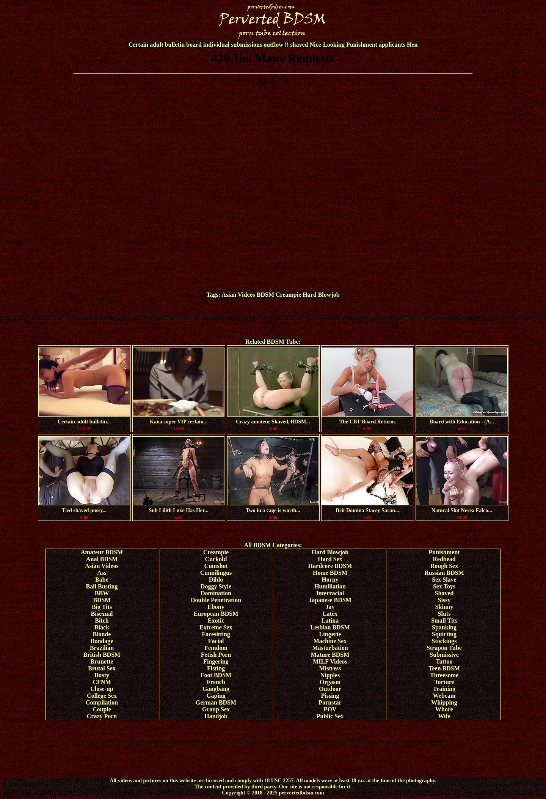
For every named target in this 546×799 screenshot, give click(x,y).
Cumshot (216, 566)
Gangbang (215, 689)
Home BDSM (330, 572)
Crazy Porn (102, 716)
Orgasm (330, 682)
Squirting (444, 634)
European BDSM (216, 613)
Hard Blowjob (321, 294)
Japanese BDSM (330, 600)
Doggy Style (216, 586)
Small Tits (444, 620)
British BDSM (101, 654)
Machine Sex (330, 641)
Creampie (288, 294)
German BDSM (216, 702)
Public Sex (330, 716)
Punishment (444, 552)
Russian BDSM (444, 572)
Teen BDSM (444, 668)
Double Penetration (216, 600)
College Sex (102, 695)
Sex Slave (444, 579)
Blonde (102, 634)
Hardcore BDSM (330, 566)
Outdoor (330, 689)
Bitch (101, 620)
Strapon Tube (444, 648)
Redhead (444, 559)
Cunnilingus (216, 572)
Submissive (444, 654)
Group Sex (216, 709)
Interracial (330, 593)
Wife (444, 716)
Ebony (215, 607)
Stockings (444, 641)
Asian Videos (238, 294)
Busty (101, 675)
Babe (101, 579)
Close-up (101, 689)
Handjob (215, 716)
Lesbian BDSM (330, 627)
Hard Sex (330, 559)
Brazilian (102, 648)
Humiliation (330, 586)
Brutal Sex (101, 668)
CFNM (102, 682)
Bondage (102, 641)
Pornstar (329, 702)
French (216, 682)
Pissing (330, 695)
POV (330, 709)
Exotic (216, 620)
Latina (330, 620)
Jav (330, 607)
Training (444, 689)
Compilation (102, 702)
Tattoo (444, 661)
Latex (330, 613)
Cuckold (216, 559)
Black (101, 627)
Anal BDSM (102, 559)
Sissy (444, 600)
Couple (102, 709)
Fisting (216, 668)
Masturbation (330, 648)
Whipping (444, 702)
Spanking (444, 627)
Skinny (444, 607)
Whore (444, 709)
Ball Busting (102, 586)
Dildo (216, 579)
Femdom (215, 648)
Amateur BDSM (102, 552)
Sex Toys (444, 586)
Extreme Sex (215, 627)
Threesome (444, 675)
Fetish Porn (216, 654)
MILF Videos (330, 661)
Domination (216, 593)
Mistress (330, 668)
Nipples (330, 675)
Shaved (444, 593)
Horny (330, 579)
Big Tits (102, 607)
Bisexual (102, 613)
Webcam (444, 695)
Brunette (101, 661)
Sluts (444, 613)
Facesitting (216, 634)
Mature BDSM (330, 654)
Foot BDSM (216, 675)
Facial (216, 641)
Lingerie (330, 634)
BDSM (265, 294)
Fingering (216, 661)
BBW (102, 593)
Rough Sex (444, 566)
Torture (444, 682)
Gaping (216, 695)
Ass (101, 572)
